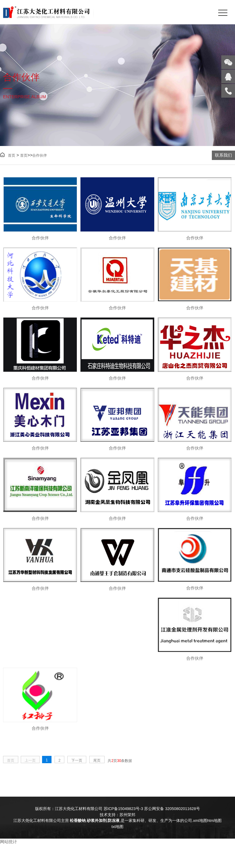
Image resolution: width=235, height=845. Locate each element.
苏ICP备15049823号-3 (123, 808)
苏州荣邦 (127, 814)
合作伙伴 (39, 155)
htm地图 (214, 820)
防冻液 (113, 820)
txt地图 (118, 826)
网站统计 (8, 841)
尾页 (97, 760)
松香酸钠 (78, 820)
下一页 (76, 760)
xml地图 (200, 820)
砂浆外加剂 (97, 820)
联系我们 (223, 155)
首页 (7, 155)
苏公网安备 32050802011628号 (172, 808)
